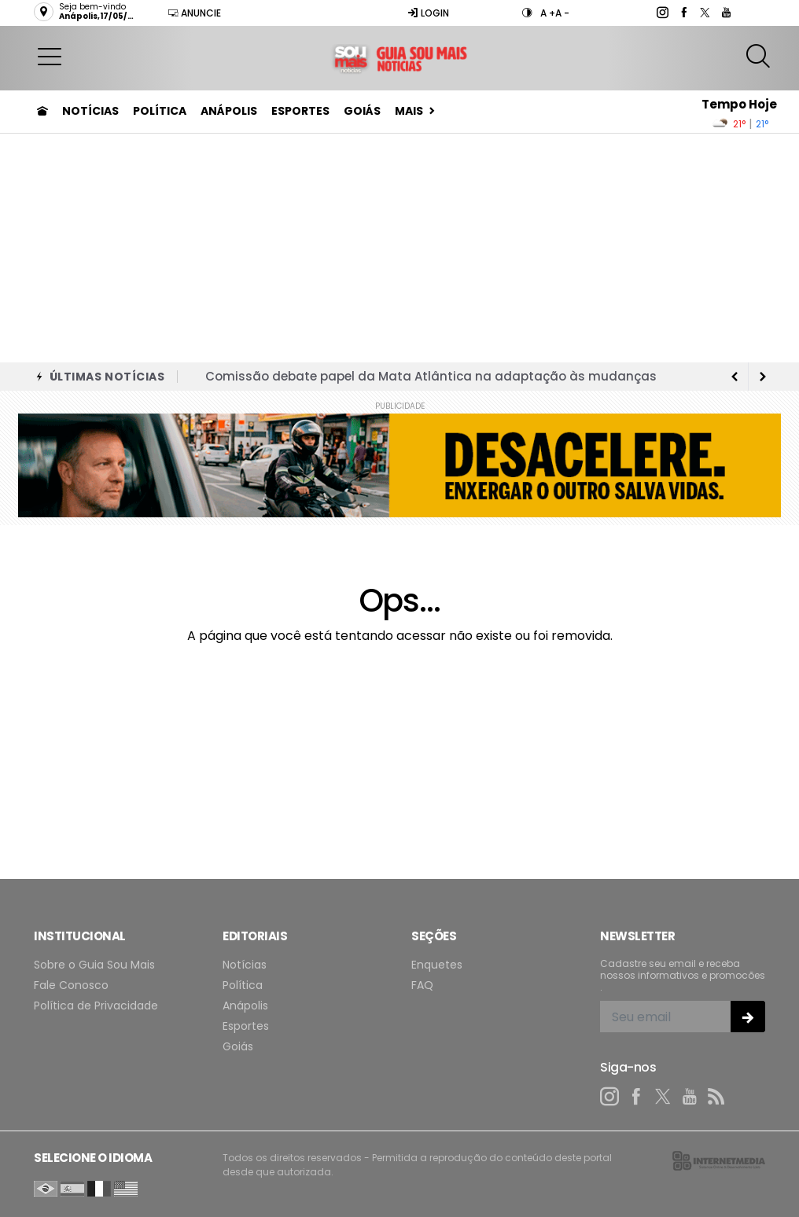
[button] (49, 56)
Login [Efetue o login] (428, 13)
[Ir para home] (42, 110)
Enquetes (436, 965)
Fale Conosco (71, 985)
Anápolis (229, 111)
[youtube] (725, 12)
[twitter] (704, 12)
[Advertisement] (399, 244)
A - (562, 13)
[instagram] (662, 12)
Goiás (362, 111)
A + (547, 13)
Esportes (300, 111)
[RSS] (716, 1097)
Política (159, 111)
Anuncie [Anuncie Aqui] (194, 13)
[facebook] (683, 12)
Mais (409, 111)
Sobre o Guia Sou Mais (94, 965)
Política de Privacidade (96, 1006)
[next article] (734, 376)
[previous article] (763, 376)
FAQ (422, 985)
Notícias (90, 111)
